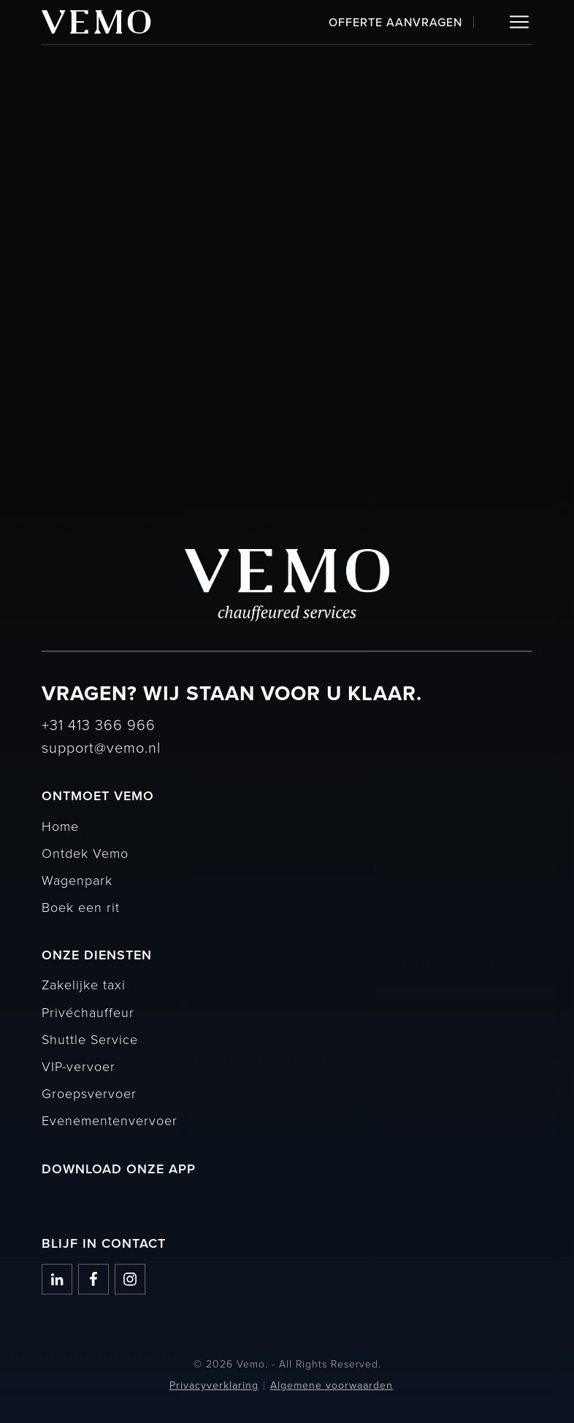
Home (60, 826)
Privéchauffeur (88, 1012)
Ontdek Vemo (85, 853)
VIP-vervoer (78, 1066)
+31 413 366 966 (99, 724)
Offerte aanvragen (395, 22)
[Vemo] (96, 22)
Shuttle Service (90, 1039)
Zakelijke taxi (84, 984)
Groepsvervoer (89, 1093)
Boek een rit (81, 907)
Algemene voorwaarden (331, 1385)
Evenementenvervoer (109, 1120)
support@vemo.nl (101, 747)
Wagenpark (77, 880)
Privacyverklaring (214, 1385)
